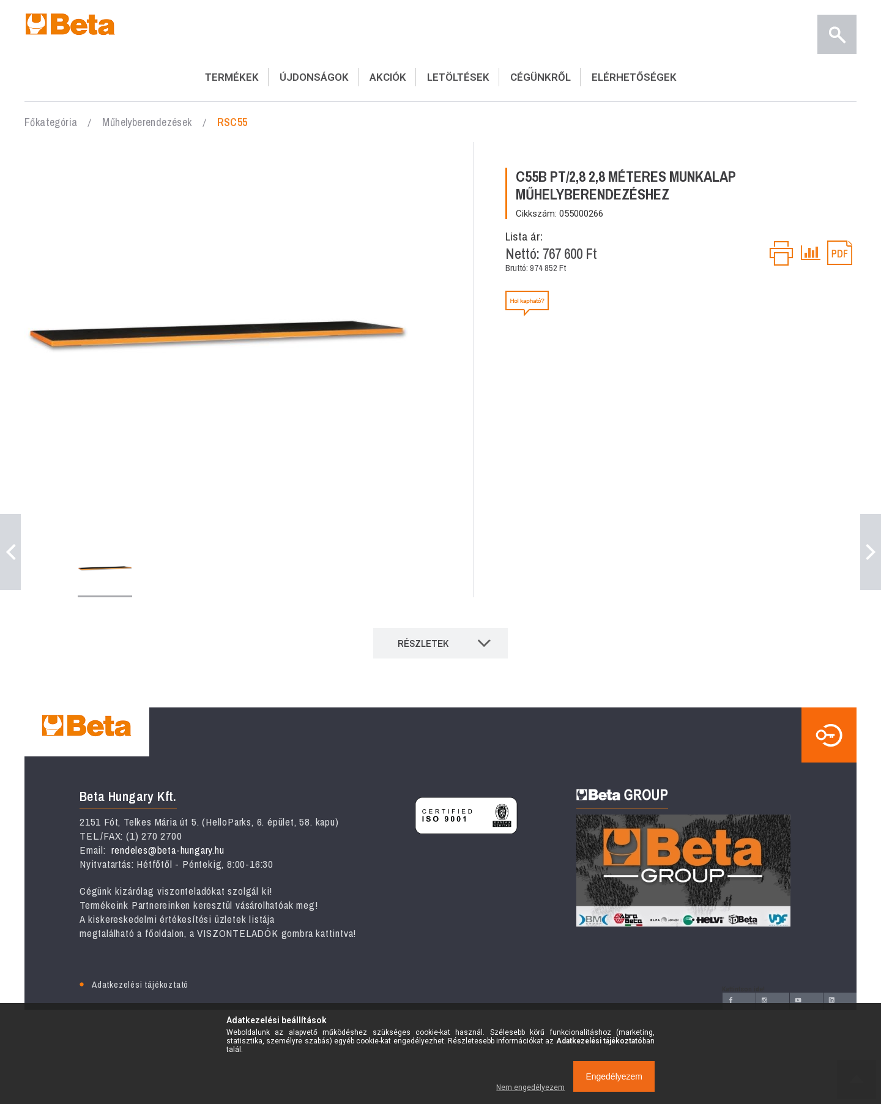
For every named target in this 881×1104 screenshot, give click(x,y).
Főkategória (50, 122)
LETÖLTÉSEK (458, 77)
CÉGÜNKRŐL (540, 77)
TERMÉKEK (232, 77)
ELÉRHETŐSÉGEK (634, 77)
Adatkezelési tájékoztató (140, 984)
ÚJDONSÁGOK (314, 77)
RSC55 (232, 122)
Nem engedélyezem (530, 1087)
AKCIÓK (388, 77)
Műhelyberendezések (146, 122)
